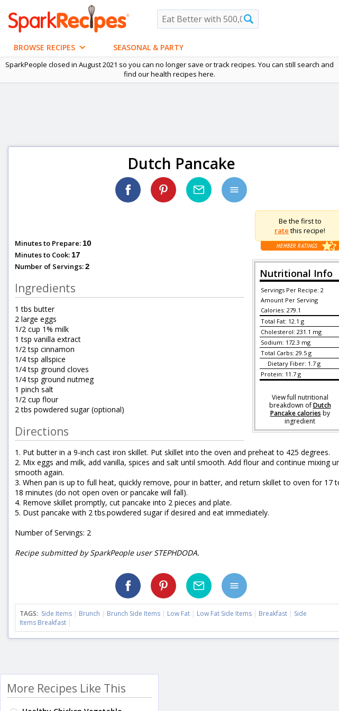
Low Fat (178, 613)
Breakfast (273, 613)
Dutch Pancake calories (300, 409)
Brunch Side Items (133, 613)
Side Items (56, 613)
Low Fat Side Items (224, 613)
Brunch (89, 613)
